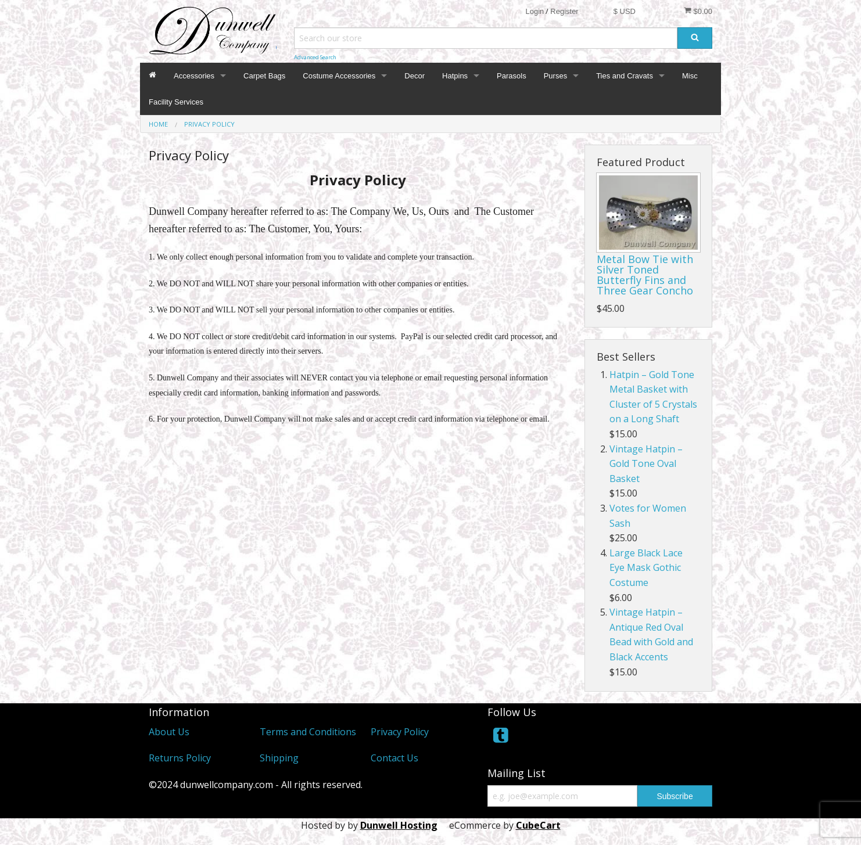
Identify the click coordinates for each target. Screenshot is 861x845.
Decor (414, 75)
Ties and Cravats (624, 75)
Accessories (194, 75)
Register (564, 11)
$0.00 (698, 11)
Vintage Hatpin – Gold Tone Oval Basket (646, 464)
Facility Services (176, 102)
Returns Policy (180, 757)
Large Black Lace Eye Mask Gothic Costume (646, 567)
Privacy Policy (400, 731)
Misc (690, 75)
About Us (169, 731)
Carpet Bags (264, 75)
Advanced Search (315, 57)
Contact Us (394, 757)
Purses (555, 75)
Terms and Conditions (308, 731)
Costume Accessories (339, 75)
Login (534, 11)
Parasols (511, 75)
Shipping (279, 757)
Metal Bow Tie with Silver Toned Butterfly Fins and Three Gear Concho (645, 274)
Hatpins (455, 75)
